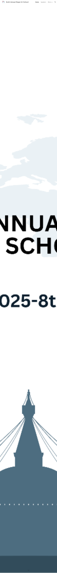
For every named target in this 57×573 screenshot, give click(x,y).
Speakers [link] (43, 2)
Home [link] (37, 2)
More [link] (49, 2)
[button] (55, 2)
